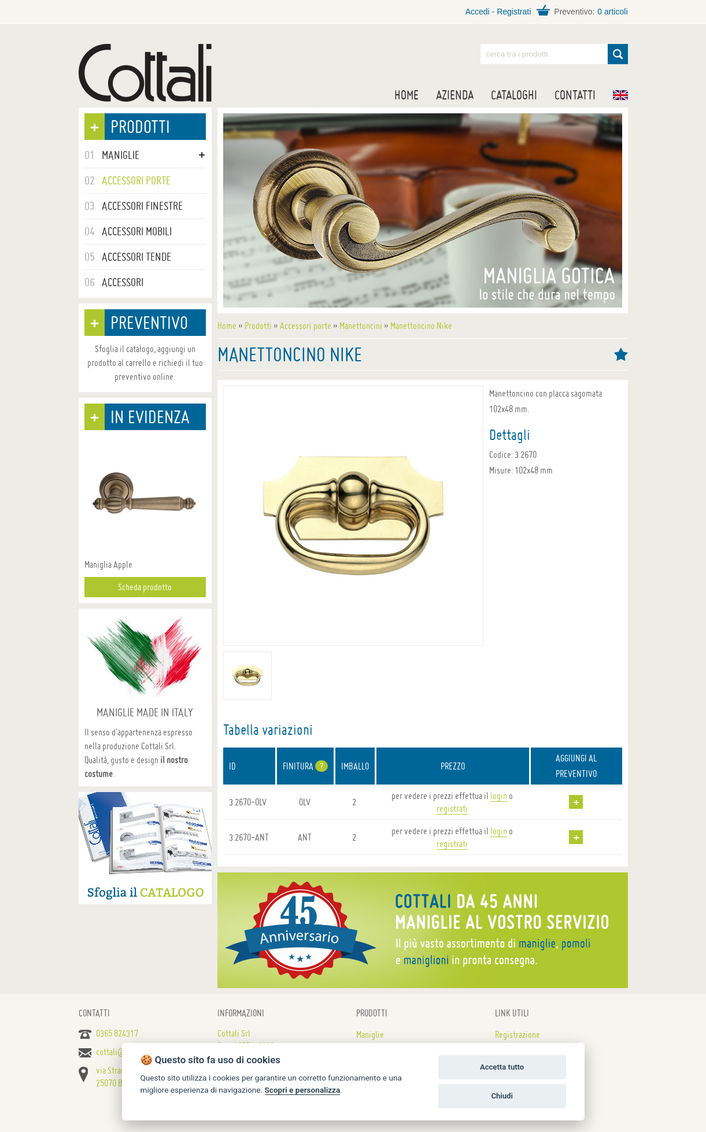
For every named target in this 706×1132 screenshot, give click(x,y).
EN (620, 95)
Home (406, 95)
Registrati (514, 11)
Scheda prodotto (145, 587)
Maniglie (370, 1034)
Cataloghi (514, 95)
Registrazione (517, 1034)
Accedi (477, 11)
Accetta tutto (502, 1067)
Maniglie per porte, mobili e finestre (145, 73)
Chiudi (501, 1096)
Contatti (575, 95)
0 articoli (612, 11)
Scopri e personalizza (303, 1089)
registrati (452, 808)
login (498, 795)
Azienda (455, 95)
